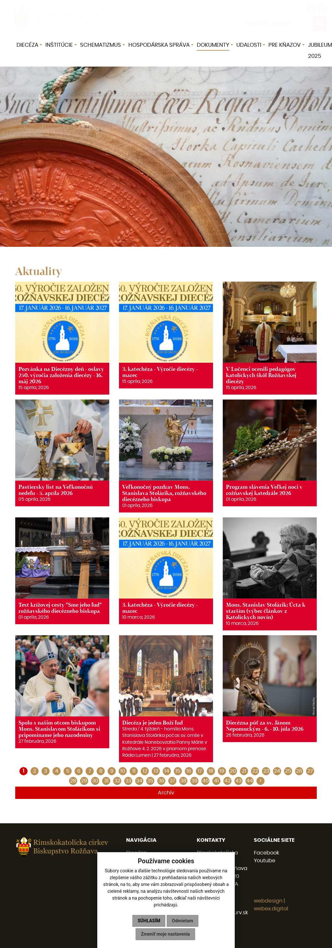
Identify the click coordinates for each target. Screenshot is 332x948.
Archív (166, 792)
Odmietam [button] (182, 920)
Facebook (266, 852)
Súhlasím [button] (148, 920)
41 (216, 780)
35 (150, 780)
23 (266, 771)
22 (255, 771)
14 (166, 771)
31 (106, 780)
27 (310, 771)
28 (73, 780)
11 (134, 771)
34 (139, 780)
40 (205, 780)
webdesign (268, 901)
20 (233, 771)
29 (84, 780)
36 (161, 780)
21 (244, 771)
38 (183, 780)
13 (156, 771)
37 (172, 780)
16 (188, 771)
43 (238, 780)
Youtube (264, 860)
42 (227, 780)
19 (221, 771)
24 (277, 771)
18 (210, 771)
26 (299, 771)
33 (128, 780)
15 (177, 771)
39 (194, 780)
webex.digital (271, 908)
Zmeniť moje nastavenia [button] (165, 934)
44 (249, 780)
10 (122, 771)
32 (117, 780)
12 (145, 771)
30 (95, 780)
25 (288, 771)
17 (200, 771)
